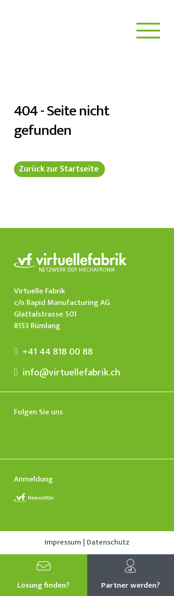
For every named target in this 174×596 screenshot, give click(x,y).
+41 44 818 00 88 (53, 351)
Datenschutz (108, 542)
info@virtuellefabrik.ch (67, 372)
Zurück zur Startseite (59, 169)
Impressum (63, 542)
